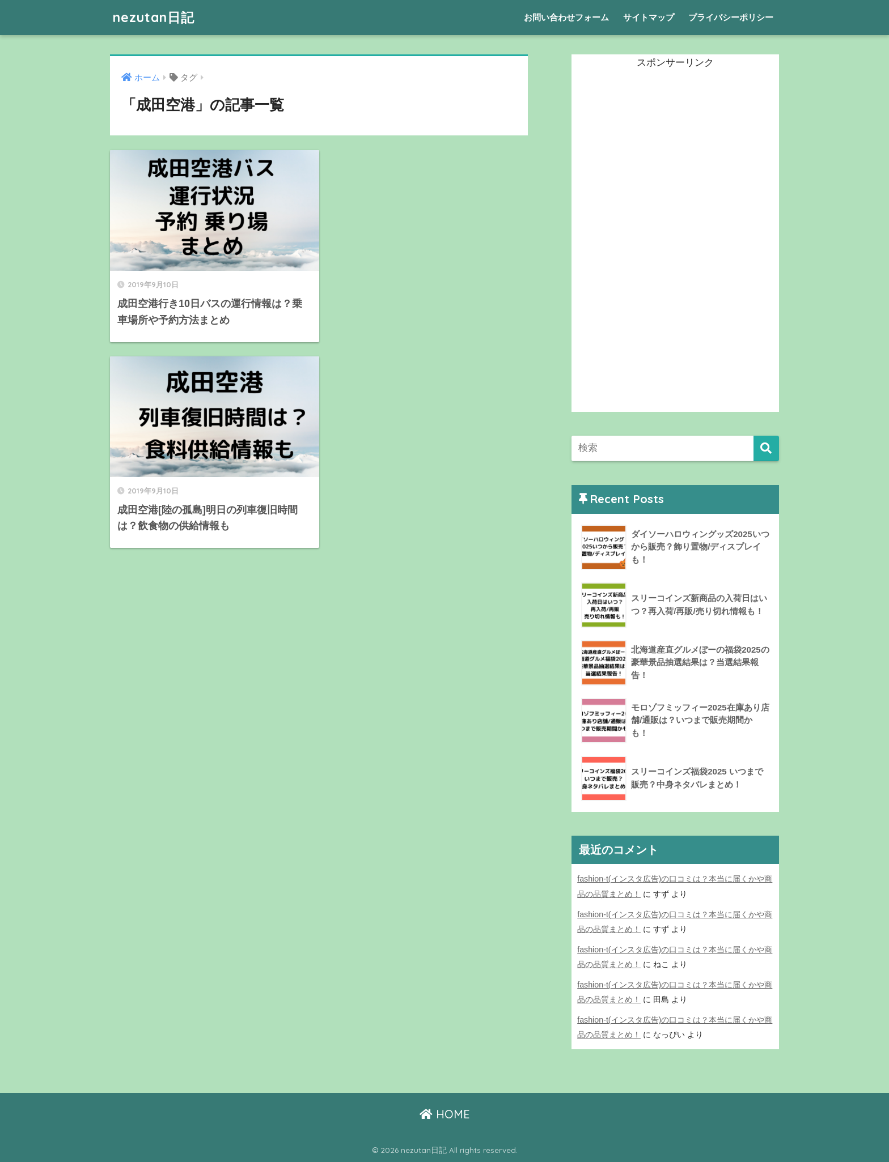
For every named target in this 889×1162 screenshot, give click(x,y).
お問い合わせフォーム (566, 17)
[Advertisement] (657, 242)
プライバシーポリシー (730, 17)
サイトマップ (648, 17)
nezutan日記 (153, 17)
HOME (445, 1114)
